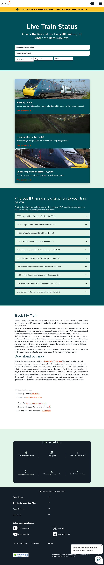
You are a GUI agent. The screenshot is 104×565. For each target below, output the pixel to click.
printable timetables (34, 397)
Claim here (46, 410)
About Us (17, 515)
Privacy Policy (35, 543)
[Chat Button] (99, 560)
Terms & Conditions (20, 543)
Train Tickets (18, 509)
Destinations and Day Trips (24, 503)
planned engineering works (36, 403)
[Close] (101, 545)
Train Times (18, 497)
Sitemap (50, 543)
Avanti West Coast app (53, 361)
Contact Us (34, 393)
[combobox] (52, 47)
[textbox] (52, 47)
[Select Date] (24, 59)
